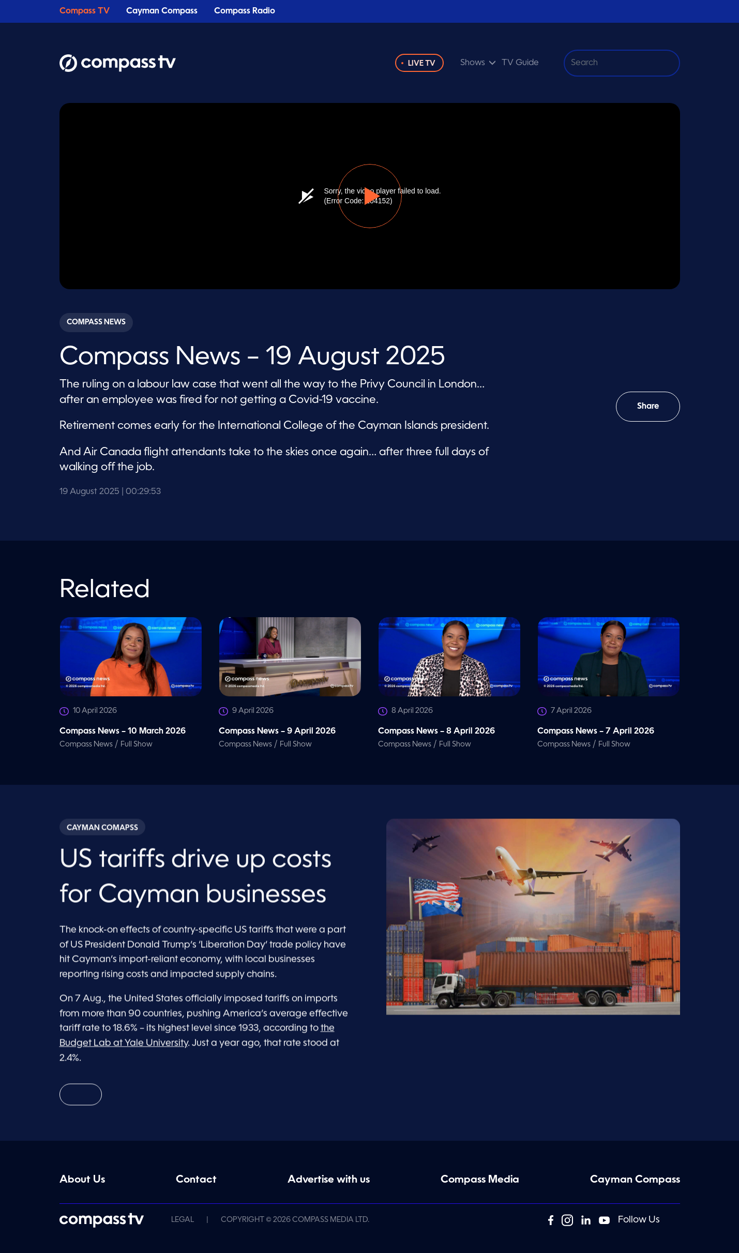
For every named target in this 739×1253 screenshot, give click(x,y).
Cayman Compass (162, 11)
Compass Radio (244, 11)
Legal (182, 1220)
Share (655, 412)
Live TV (421, 63)
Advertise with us (329, 1180)
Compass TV (84, 11)
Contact (196, 1180)
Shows (472, 63)
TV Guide (520, 63)
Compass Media (480, 1180)
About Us (82, 1180)
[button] (370, 196)
